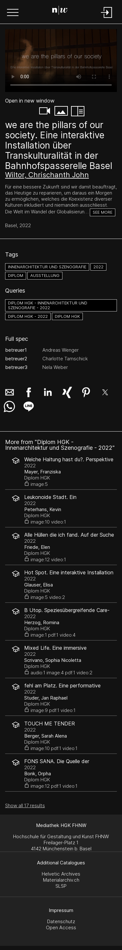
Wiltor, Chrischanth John (47, 175)
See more (102, 212)
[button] (12, 13)
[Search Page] (60, 11)
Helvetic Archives (61, 874)
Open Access (61, 927)
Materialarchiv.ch (61, 880)
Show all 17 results (25, 805)
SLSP (61, 886)
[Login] (106, 18)
